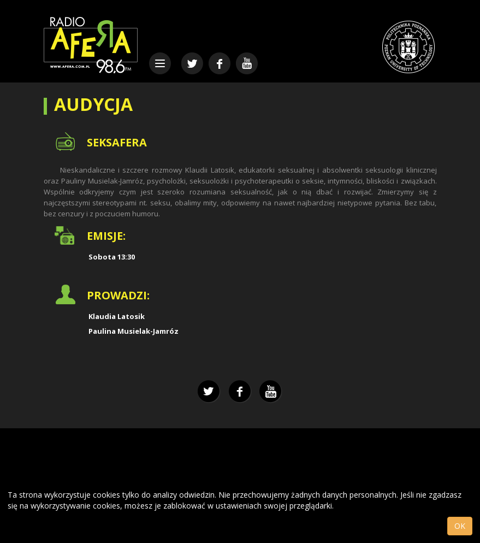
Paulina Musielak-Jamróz (133, 331)
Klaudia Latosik (116, 316)
